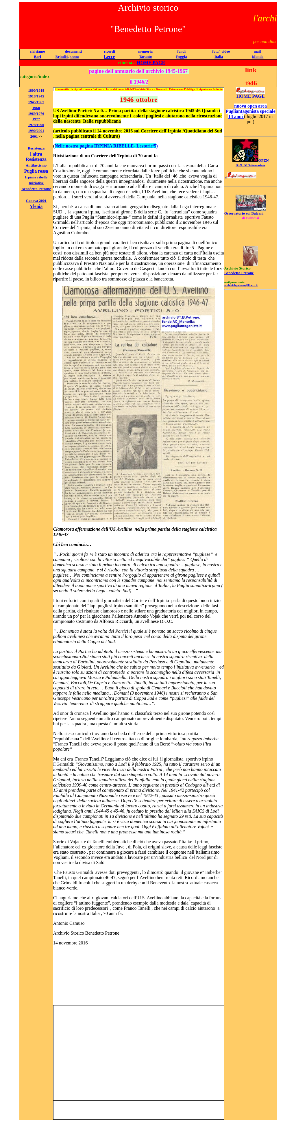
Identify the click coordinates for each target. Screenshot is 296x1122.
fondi (181, 51)
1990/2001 (36, 130)
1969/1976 (36, 113)
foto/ (213, 51)
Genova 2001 (36, 200)
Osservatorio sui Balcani (244, 213)
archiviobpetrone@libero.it (241, 285)
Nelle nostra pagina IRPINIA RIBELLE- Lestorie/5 (105, 145)
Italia (218, 56)
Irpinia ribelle (36, 177)
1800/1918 (36, 90)
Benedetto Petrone (36, 189)
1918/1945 (36, 96)
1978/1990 (36, 125)
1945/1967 (36, 102)
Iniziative (36, 183)
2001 (34, 136)
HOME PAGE (151, 62)
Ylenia (36, 206)
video (225, 51)
